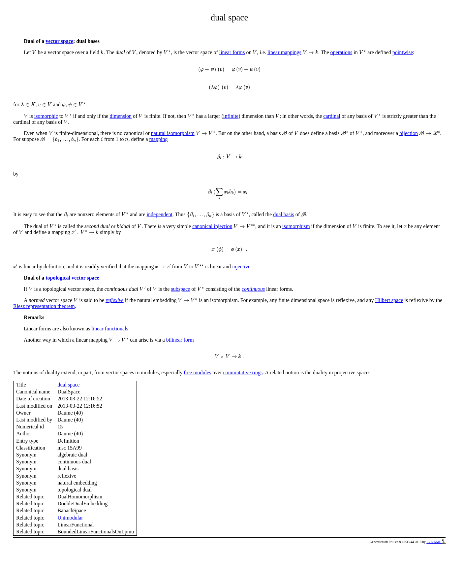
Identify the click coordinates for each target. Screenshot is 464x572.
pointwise (402, 52)
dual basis (283, 214)
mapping (158, 139)
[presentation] (34, 52)
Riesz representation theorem (44, 306)
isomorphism (296, 226)
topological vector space (72, 278)
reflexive (114, 300)
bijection (408, 133)
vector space (59, 41)
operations (341, 52)
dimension (120, 116)
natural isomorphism (173, 133)
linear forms (232, 52)
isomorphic (46, 116)
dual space (68, 384)
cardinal (331, 116)
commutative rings (243, 372)
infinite (230, 116)
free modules (197, 372)
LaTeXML (436, 542)
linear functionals (109, 328)
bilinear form (180, 340)
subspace (180, 289)
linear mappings (284, 52)
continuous (253, 289)
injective (241, 266)
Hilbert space (389, 300)
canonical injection (212, 226)
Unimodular (70, 518)
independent (159, 214)
